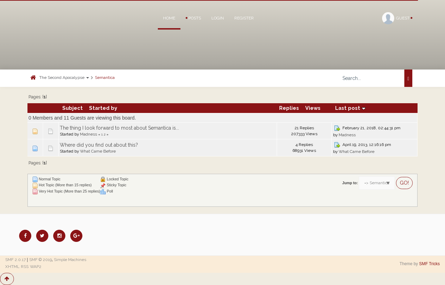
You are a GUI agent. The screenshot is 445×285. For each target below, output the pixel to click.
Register (244, 18)
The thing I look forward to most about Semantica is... (119, 128)
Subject (72, 108)
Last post (350, 108)
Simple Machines (70, 259)
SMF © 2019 (40, 259)
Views (313, 108)
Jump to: (350, 183)
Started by (103, 108)
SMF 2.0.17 (15, 259)
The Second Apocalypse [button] (64, 77)
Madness (88, 134)
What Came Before (98, 151)
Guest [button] (397, 18)
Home (169, 18)
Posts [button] (193, 18)
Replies (289, 108)
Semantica (105, 77)
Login (217, 18)
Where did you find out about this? (99, 145)
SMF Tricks (429, 263)
